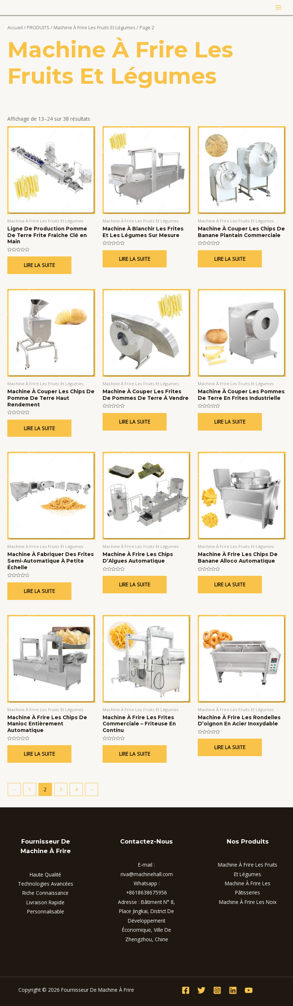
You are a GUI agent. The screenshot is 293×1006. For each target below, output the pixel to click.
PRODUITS (38, 28)
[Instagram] (217, 990)
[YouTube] (249, 990)
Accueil (15, 28)
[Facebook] (186, 990)
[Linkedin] (233, 990)
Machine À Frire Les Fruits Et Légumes (94, 28)
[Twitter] (201, 990)
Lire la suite (39, 265)
